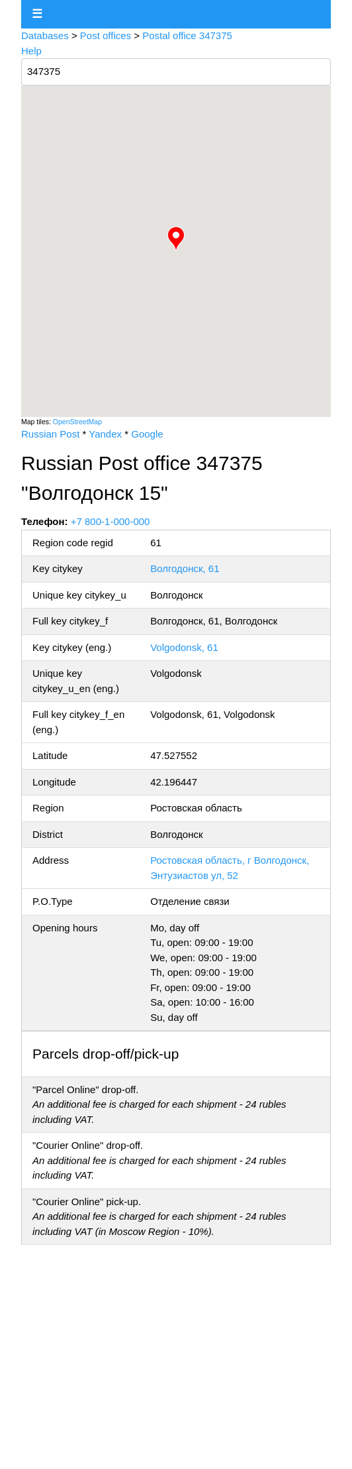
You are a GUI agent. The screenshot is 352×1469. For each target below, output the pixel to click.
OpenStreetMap (77, 422)
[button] (176, 238)
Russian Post (50, 434)
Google (147, 434)
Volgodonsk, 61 (184, 647)
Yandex (105, 434)
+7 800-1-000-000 (110, 521)
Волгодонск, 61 (184, 568)
